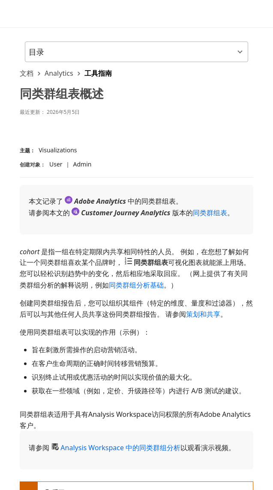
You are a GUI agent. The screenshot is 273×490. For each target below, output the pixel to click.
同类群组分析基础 (136, 285)
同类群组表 (210, 212)
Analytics (59, 73)
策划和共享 (203, 314)
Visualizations (58, 150)
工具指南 (98, 73)
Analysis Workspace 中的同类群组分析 (120, 447)
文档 (26, 73)
